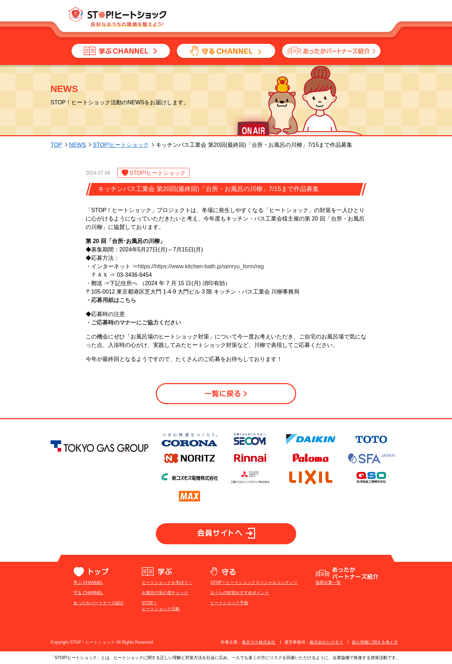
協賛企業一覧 (328, 582)
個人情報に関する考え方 (375, 642)
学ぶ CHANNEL (88, 582)
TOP (56, 145)
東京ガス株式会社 (258, 642)
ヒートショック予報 (229, 602)
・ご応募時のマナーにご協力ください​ (133, 323)
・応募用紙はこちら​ (111, 300)
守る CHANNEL (88, 592)
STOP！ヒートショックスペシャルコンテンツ (253, 582)
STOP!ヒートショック (121, 145)
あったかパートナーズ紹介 (98, 602)
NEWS (77, 145)
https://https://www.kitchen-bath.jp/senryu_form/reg (201, 266)
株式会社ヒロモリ (326, 642)
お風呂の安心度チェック (165, 592)
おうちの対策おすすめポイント (239, 592)
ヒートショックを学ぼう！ (167, 582)
